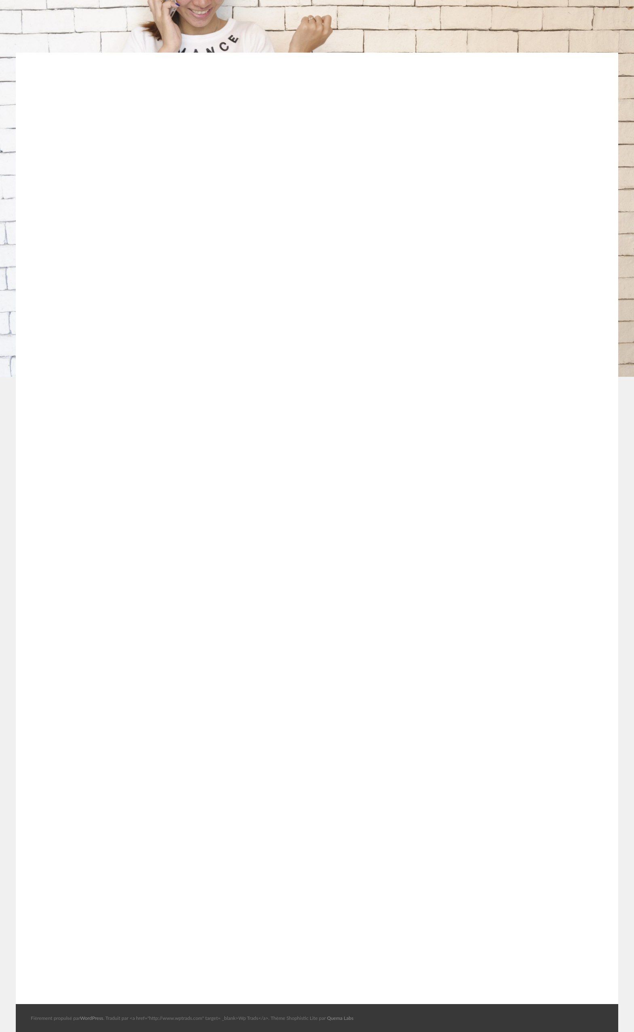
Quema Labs (340, 1018)
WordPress (91, 1018)
